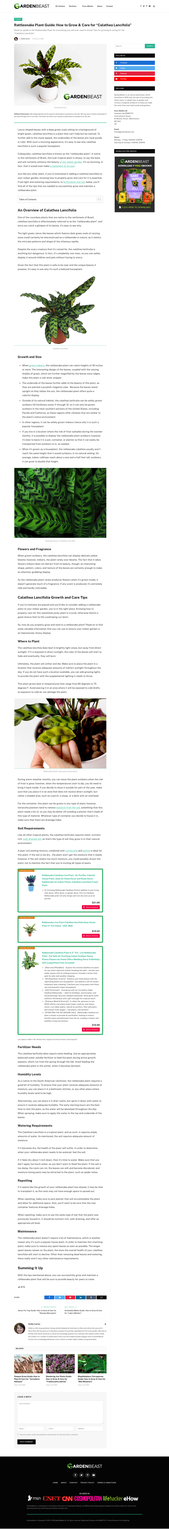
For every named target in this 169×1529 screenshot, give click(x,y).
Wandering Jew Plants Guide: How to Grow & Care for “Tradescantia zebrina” (59, 1379)
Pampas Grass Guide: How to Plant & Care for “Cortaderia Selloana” (27, 1379)
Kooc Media (59, 1521)
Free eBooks (87, 6)
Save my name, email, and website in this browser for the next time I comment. (49, 1435)
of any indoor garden (71, 162)
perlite (86, 850)
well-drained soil (32, 839)
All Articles (60, 6)
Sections (72, 6)
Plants (18, 19)
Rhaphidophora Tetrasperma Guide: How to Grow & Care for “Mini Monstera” (91, 1379)
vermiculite (71, 850)
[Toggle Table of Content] (97, 199)
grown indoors (37, 365)
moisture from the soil (68, 807)
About (99, 6)
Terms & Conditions (106, 1483)
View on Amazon (92, 907)
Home (55, 1483)
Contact (109, 6)
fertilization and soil (74, 182)
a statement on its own (65, 166)
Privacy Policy (87, 1483)
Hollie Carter (25, 39)
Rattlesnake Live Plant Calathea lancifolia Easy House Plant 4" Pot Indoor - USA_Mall (69, 924)
